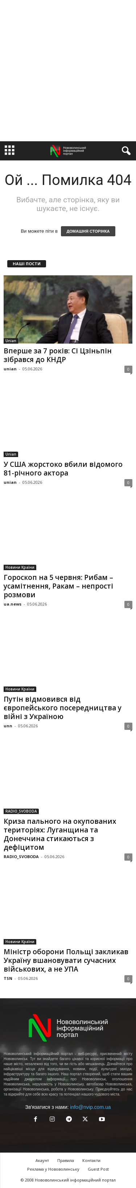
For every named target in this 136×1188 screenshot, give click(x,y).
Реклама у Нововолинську (53, 1169)
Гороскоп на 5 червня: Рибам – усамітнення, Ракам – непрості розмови (58, 586)
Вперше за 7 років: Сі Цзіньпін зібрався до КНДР (58, 355)
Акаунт (42, 1160)
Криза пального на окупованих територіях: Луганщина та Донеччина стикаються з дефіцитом (60, 834)
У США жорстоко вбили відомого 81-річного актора (63, 469)
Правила (65, 1160)
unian (10, 368)
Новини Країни (19, 567)
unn (8, 725)
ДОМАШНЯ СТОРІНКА (88, 231)
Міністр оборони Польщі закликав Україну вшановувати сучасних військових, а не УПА (66, 960)
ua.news (12, 604)
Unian (10, 340)
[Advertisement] (68, 70)
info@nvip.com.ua (90, 1107)
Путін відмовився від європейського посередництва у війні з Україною (62, 707)
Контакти (91, 1160)
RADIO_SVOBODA (21, 811)
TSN (8, 978)
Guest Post (98, 1169)
